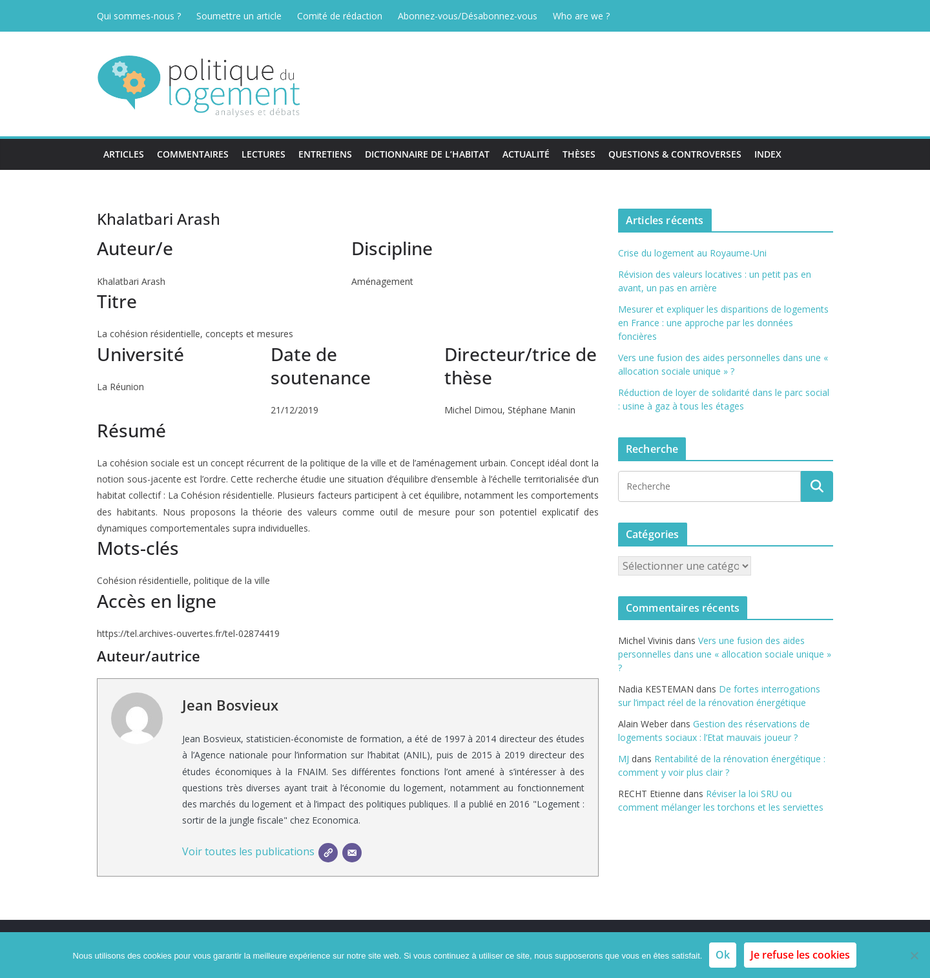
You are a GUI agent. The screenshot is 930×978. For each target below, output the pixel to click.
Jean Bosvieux (230, 704)
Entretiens (325, 154)
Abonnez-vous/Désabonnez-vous (467, 16)
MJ (623, 759)
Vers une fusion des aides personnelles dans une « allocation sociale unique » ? (724, 654)
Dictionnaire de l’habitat (427, 154)
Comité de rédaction (339, 16)
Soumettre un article (239, 16)
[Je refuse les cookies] (913, 955)
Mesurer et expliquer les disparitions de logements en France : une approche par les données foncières (723, 322)
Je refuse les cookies (800, 955)
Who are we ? (581, 16)
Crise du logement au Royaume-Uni (692, 253)
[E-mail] (352, 852)
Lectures (263, 154)
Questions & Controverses (674, 154)
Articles (123, 154)
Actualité (526, 154)
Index (767, 154)
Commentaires (193, 154)
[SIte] (328, 852)
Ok (723, 955)
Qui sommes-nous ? (139, 16)
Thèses (579, 154)
